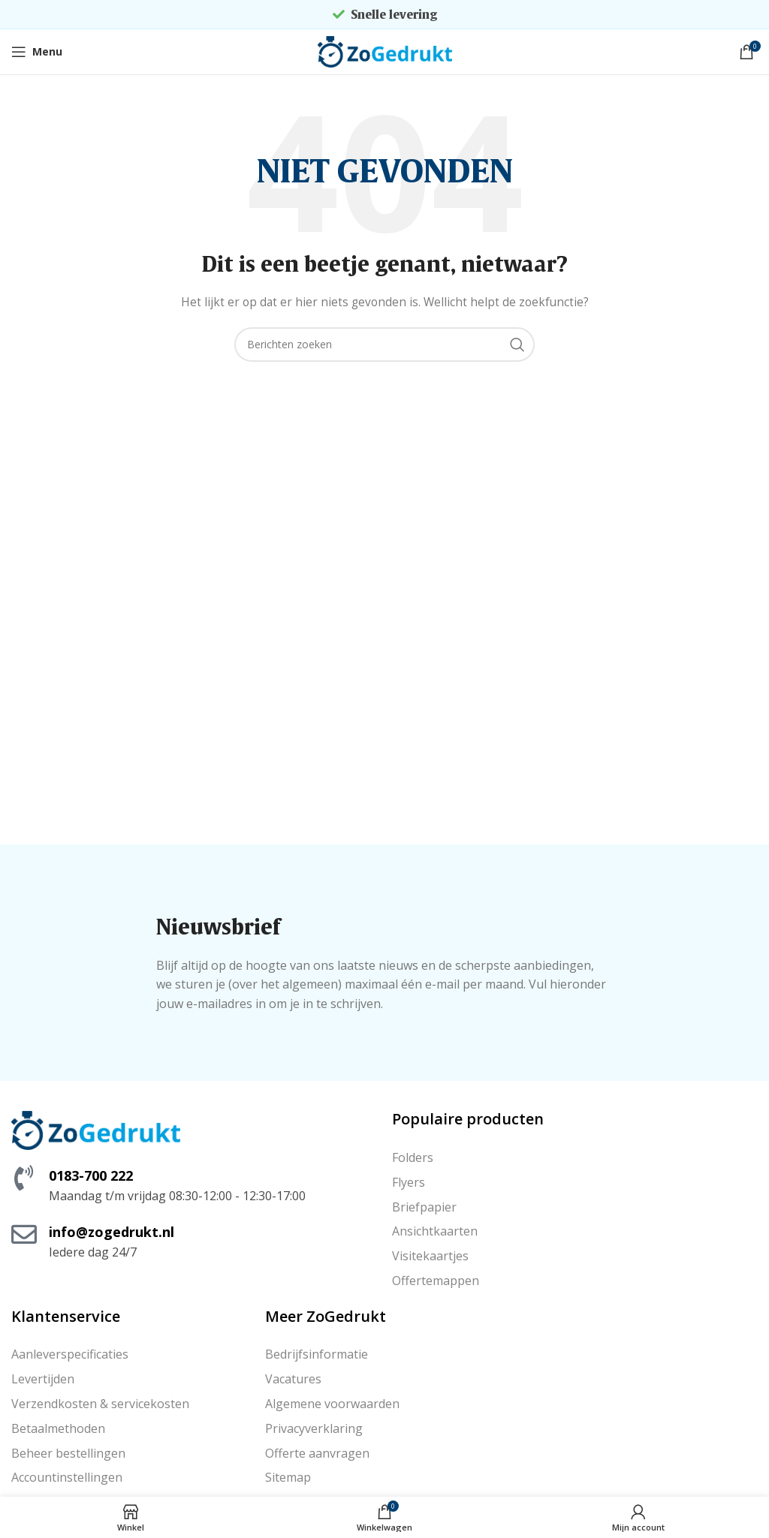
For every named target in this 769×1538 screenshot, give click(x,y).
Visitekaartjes (430, 1256)
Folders (412, 1157)
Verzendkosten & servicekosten (100, 1403)
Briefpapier (424, 1207)
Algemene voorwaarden (332, 1403)
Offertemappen (435, 1280)
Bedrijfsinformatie (316, 1354)
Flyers (408, 1182)
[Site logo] (385, 51)
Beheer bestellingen (68, 1453)
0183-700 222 (91, 1175)
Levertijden (42, 1379)
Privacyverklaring (314, 1428)
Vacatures (293, 1379)
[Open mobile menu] (37, 52)
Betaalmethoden (58, 1428)
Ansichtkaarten (435, 1231)
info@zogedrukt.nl (111, 1232)
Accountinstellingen (66, 1477)
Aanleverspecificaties (69, 1354)
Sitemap (288, 1477)
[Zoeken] (384, 344)
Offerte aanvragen (317, 1453)
